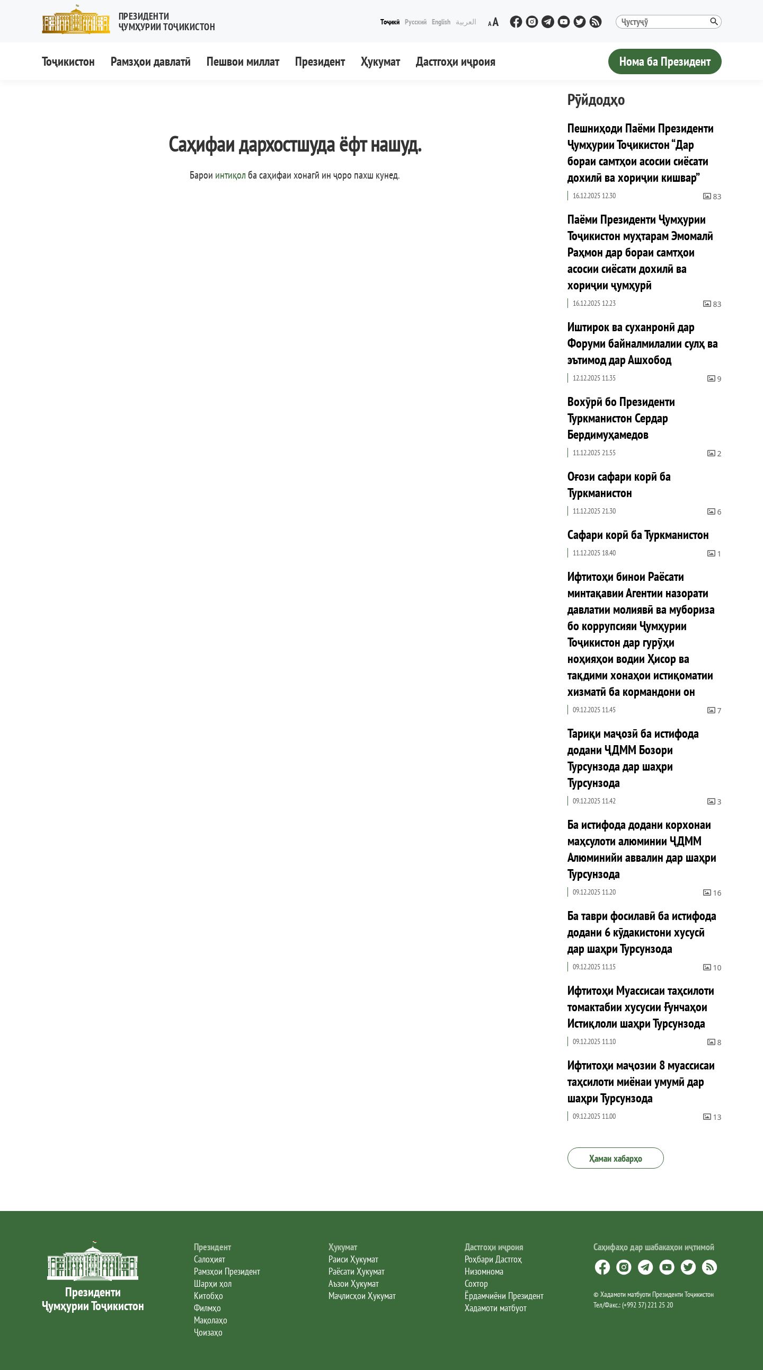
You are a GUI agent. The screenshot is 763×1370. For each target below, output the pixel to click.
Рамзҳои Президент (227, 1271)
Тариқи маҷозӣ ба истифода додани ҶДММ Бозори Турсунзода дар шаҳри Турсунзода (633, 758)
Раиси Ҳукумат (353, 1259)
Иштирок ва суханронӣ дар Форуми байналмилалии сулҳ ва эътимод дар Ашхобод (642, 343)
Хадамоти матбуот (496, 1308)
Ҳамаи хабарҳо (615, 1158)
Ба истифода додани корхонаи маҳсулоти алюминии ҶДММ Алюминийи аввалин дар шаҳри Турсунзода (641, 849)
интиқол (230, 175)
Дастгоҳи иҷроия (455, 61)
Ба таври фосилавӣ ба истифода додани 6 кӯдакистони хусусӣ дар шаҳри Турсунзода (641, 932)
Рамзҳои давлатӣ (151, 61)
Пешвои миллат (243, 61)
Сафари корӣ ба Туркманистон (638, 534)
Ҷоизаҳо (208, 1332)
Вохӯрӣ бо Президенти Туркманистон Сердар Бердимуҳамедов (621, 418)
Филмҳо (207, 1308)
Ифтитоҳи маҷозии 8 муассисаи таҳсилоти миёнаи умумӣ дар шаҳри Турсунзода (641, 1081)
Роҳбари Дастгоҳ (493, 1259)
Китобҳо (208, 1295)
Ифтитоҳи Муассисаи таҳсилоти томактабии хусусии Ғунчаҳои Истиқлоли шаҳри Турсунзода (640, 1006)
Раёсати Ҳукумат (357, 1271)
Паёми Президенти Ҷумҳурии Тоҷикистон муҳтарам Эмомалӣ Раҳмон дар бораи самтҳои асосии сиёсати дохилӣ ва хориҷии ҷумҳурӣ (640, 252)
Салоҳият (209, 1259)
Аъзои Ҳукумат (354, 1283)
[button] (133, 19)
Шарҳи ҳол (213, 1283)
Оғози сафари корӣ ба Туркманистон (619, 484)
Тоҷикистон (68, 61)
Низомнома (484, 1271)
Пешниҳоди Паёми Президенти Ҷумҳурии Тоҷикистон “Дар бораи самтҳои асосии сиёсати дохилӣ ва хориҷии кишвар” (640, 152)
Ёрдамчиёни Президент (504, 1295)
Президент (320, 61)
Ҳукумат (380, 61)
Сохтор (476, 1283)
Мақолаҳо (210, 1320)
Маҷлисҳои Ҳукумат (362, 1295)
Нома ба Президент (665, 61)
